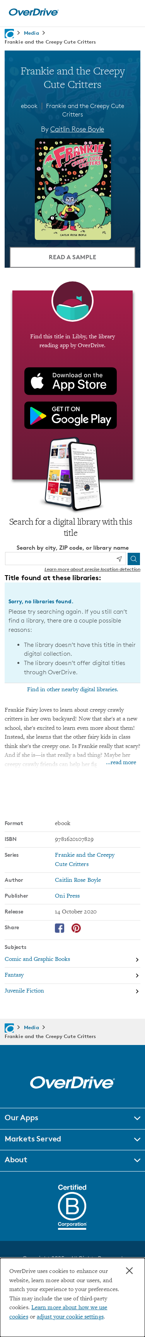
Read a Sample (72, 257)
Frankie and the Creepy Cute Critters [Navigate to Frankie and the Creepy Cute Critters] (50, 42)
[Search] (134, 559)
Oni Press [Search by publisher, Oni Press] (67, 896)
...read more (121, 763)
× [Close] (129, 1270)
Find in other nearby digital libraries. (72, 690)
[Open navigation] (130, 12)
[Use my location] (119, 559)
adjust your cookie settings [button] (70, 1317)
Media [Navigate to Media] (31, 33)
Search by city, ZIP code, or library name (73, 547)
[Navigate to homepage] (9, 33)
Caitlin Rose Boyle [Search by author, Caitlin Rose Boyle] (77, 129)
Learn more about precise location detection (92, 569)
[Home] (34, 14)
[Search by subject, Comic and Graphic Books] (72, 960)
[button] (72, 1118)
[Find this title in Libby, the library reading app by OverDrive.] (72, 384)
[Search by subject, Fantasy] (72, 976)
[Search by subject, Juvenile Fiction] (72, 991)
